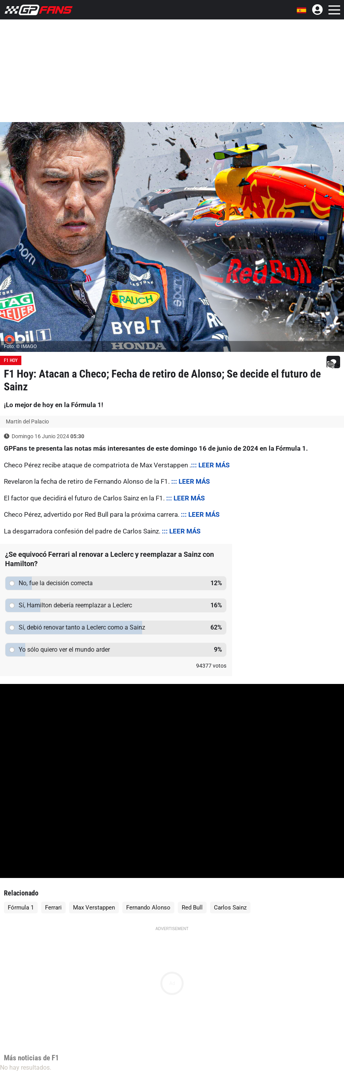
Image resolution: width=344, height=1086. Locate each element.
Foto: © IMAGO (20, 346)
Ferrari (53, 907)
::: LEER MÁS (210, 465)
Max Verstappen (94, 907)
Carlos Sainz (230, 907)
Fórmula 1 (21, 907)
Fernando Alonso (148, 907)
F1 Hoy (10, 360)
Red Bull (192, 907)
